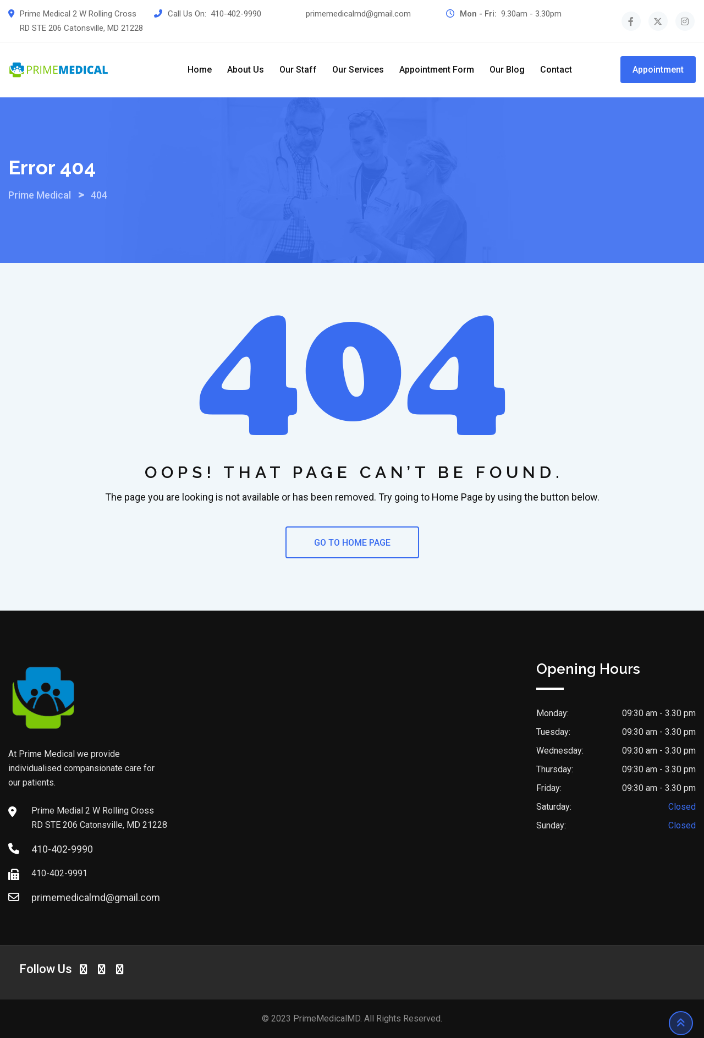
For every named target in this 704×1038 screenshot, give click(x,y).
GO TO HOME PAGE (352, 542)
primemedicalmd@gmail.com (358, 14)
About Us (245, 69)
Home (200, 69)
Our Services (358, 69)
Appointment (658, 69)
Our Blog (507, 69)
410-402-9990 (236, 14)
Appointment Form (436, 69)
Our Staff (298, 69)
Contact (556, 69)
